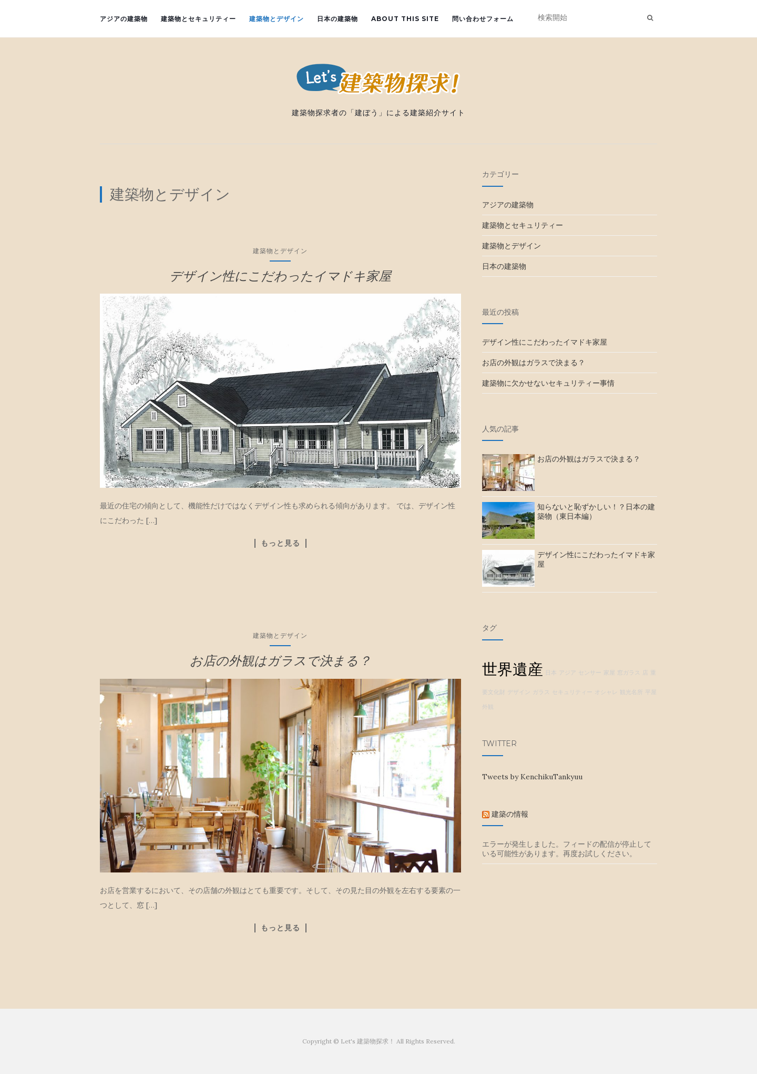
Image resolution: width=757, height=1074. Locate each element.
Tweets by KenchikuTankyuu (532, 776)
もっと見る (280, 543)
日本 (551, 672)
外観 (488, 706)
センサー (589, 672)
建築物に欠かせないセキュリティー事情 (548, 383)
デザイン (518, 692)
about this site (405, 19)
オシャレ (606, 692)
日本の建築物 (337, 19)
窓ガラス (628, 672)
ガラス (541, 692)
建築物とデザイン (276, 19)
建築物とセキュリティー (198, 19)
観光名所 (631, 692)
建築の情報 (510, 814)
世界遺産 (512, 669)
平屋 (651, 692)
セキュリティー (572, 692)
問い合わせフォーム (483, 19)
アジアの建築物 (124, 19)
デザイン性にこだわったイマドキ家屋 (280, 276)
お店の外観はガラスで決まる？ (280, 661)
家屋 (609, 672)
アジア (567, 672)
